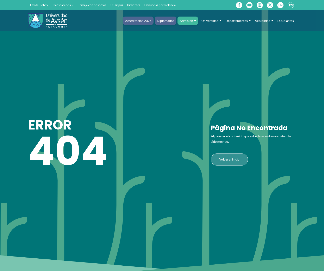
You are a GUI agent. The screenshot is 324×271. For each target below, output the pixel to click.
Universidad (211, 21)
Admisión (188, 21)
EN (280, 5)
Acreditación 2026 (138, 21)
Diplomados (165, 21)
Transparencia (63, 5)
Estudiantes (285, 21)
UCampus (117, 5)
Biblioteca (133, 5)
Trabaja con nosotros (92, 5)
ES (291, 5)
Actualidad (264, 21)
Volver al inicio (229, 159)
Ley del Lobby (39, 5)
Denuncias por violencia (160, 5)
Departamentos (238, 21)
